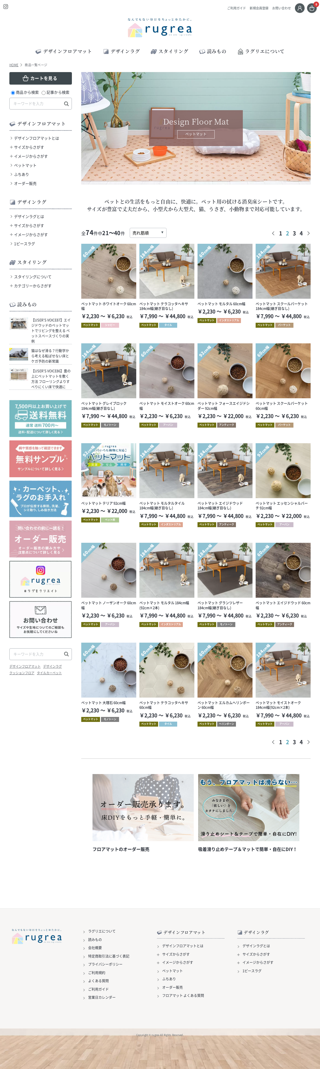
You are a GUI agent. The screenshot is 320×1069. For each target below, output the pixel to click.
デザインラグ (52, 666)
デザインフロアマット (25, 666)
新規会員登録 (259, 8)
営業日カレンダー (102, 997)
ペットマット (25, 165)
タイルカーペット (49, 673)
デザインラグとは (29, 216)
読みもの (95, 939)
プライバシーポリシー (105, 964)
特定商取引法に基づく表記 (108, 956)
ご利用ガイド (236, 8)
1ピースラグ (24, 244)
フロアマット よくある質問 (183, 995)
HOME (13, 64)
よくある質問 (98, 980)
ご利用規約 (96, 972)
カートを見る (43, 78)
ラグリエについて (261, 51)
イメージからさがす (31, 156)
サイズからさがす (29, 147)
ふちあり (21, 174)
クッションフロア (21, 673)
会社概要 (95, 947)
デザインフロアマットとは (36, 138)
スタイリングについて (33, 277)
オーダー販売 (25, 183)
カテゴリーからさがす (33, 286)
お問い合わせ (281, 8)
